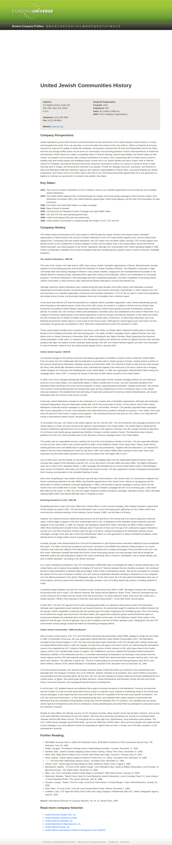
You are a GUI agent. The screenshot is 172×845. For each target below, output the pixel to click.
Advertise (124, 842)
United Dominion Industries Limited (61, 818)
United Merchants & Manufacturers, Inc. (63, 824)
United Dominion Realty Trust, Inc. (60, 814)
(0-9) (48, 26)
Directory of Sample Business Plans (59, 842)
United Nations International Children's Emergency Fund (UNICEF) (75, 830)
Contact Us (113, 842)
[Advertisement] (100, 58)
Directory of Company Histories (92, 842)
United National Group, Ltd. (57, 827)
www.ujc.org (57, 126)
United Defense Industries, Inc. (59, 821)
